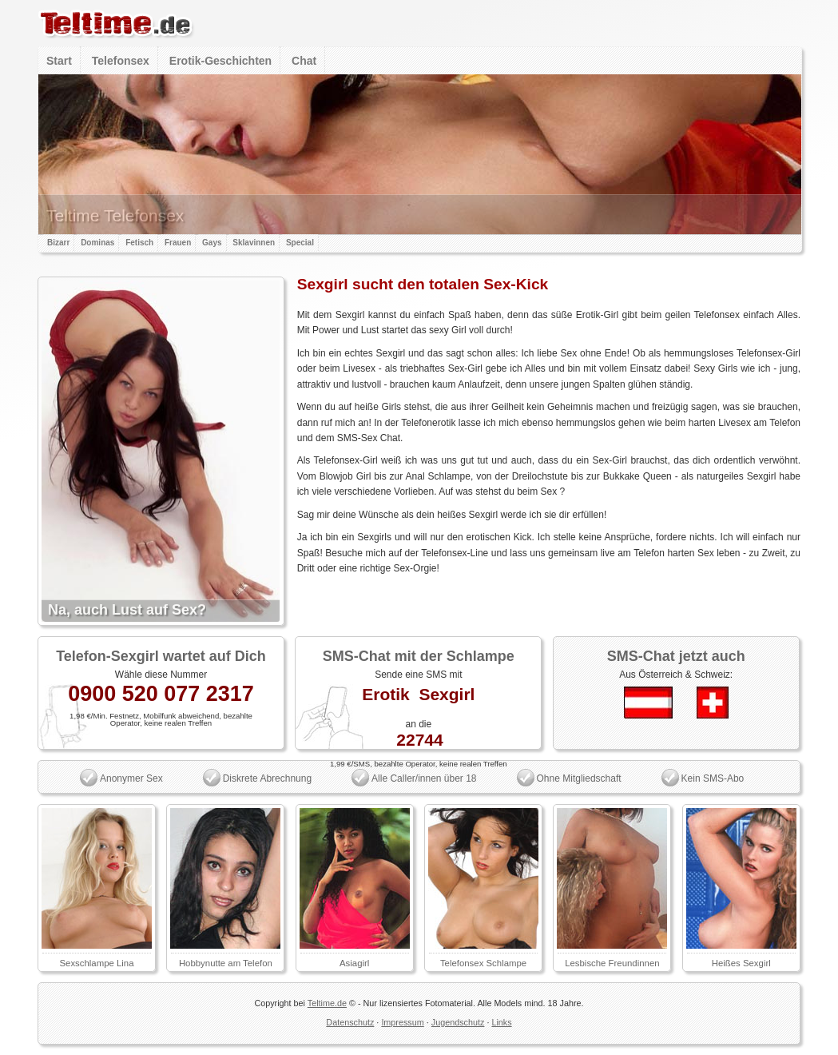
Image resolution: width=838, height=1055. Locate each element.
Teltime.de (327, 1003)
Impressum (402, 1022)
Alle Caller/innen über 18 (423, 778)
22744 (419, 740)
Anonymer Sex (131, 778)
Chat (304, 60)
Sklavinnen (253, 242)
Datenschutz (350, 1022)
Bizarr (58, 242)
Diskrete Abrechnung (267, 778)
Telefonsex (120, 60)
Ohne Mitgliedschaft (579, 778)
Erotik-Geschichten (220, 60)
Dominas (97, 242)
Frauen (178, 242)
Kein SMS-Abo (713, 778)
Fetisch (139, 242)
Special (300, 242)
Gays (211, 242)
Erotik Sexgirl (418, 694)
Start (59, 60)
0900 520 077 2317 (161, 694)
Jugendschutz (458, 1022)
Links (501, 1022)
